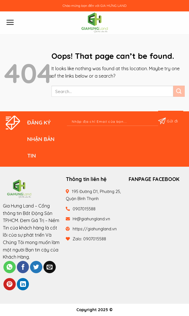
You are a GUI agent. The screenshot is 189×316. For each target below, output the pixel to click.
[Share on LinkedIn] (23, 284)
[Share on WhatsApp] (9, 267)
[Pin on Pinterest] (9, 284)
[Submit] (179, 91)
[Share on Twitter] (36, 267)
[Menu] (10, 22)
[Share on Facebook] (23, 267)
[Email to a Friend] (49, 267)
